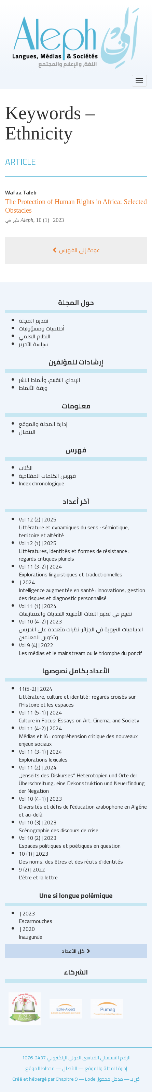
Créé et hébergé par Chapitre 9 (45, 1078)
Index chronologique (41, 483)
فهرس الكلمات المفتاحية (47, 476)
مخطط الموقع (40, 1068)
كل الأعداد (76, 951)
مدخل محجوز (110, 1078)
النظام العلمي (35, 336)
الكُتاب (26, 468)
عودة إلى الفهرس (76, 250)
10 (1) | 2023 (50, 220)
